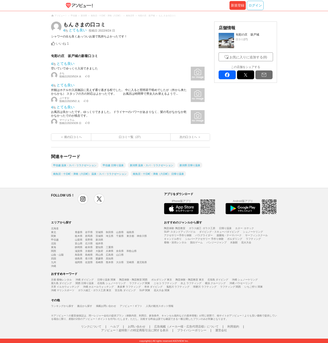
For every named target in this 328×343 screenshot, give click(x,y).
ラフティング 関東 (139, 283)
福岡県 (78, 262)
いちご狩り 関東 (254, 286)
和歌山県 (132, 251)
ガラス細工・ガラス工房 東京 (94, 290)
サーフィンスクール (256, 235)
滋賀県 (78, 251)
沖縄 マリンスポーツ (62, 290)
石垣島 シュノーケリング (111, 283)
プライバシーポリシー (191, 330)
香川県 (89, 258)
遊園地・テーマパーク (229, 235)
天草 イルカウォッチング (65, 286)
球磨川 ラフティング (204, 286)
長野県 (89, 239)
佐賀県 (89, 262)
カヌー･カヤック (244, 228)
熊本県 (109, 262)
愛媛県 (99, 258)
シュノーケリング (253, 231)
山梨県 (78, 239)
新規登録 (237, 5)
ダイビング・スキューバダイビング (219, 231)
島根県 (89, 254)
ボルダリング (234, 238)
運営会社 (221, 330)
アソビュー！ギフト (131, 306)
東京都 (130, 236)
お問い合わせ (136, 326)
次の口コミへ (188, 137)
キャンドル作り (173, 238)
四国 (53, 258)
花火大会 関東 (161, 290)
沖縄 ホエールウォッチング (98, 286)
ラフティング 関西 (230, 286)
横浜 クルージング (215, 283)
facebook (227, 74)
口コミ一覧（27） (131, 137)
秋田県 (109, 232)
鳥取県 (78, 254)
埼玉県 (109, 236)
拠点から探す (84, 306)
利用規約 (233, 326)
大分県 (120, 262)
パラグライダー (204, 235)
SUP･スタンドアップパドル (180, 231)
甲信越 (55, 239)
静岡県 (78, 247)
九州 (53, 262)
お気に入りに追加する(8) (248, 57)
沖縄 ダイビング (85, 279)
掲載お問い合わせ (106, 306)
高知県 (109, 258)
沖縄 (53, 266)
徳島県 (78, 258)
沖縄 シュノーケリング (245, 279)
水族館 (234, 242)
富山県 (78, 243)
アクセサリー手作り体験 (178, 235)
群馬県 (89, 236)
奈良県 (120, 251)
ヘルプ (114, 326)
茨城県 (99, 236)
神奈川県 (142, 236)
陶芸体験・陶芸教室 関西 (133, 279)
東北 (53, 232)
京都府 (89, 251)
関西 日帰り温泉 (85, 283)
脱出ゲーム (196, 242)
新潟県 (99, 239)
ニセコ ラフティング (165, 283)
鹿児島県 (142, 262)
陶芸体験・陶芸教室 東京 (190, 279)
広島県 (109, 254)
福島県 (130, 232)
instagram (83, 199)
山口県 (120, 254)
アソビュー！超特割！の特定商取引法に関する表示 (134, 330)
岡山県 (99, 254)
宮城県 (99, 232)
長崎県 (99, 262)
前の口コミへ (73, 137)
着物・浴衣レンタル (175, 242)
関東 (53, 236)
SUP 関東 (144, 290)
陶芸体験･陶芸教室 (174, 228)
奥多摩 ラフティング (129, 286)
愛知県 (99, 247)
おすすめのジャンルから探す (183, 222)
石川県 (89, 243)
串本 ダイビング (153, 286)
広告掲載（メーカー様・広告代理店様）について (186, 326)
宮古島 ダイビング (125, 290)
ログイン (255, 5)
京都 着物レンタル (61, 279)
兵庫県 (109, 251)
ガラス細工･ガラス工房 (202, 228)
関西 (53, 251)
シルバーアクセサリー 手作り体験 (204, 238)
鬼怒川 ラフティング (178, 286)
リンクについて (91, 326)
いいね (62, 43)
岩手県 (89, 232)
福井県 (99, 243)
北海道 (55, 228)
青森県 (78, 232)
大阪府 (99, 251)
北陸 (53, 243)
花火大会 (246, 242)
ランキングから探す (62, 306)
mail (264, 74)
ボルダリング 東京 (161, 279)
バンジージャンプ (216, 242)
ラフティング (253, 238)
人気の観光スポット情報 (159, 306)
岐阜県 (89, 247)
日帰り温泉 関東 (106, 279)
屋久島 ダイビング (61, 283)
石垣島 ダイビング (218, 279)
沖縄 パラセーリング (241, 283)
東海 (53, 247)
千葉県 (120, 236)
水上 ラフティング (191, 283)
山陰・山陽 (57, 254)
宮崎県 (130, 262)
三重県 (109, 247)
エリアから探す (61, 222)
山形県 (120, 232)
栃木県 (78, 236)
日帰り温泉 (225, 228)
